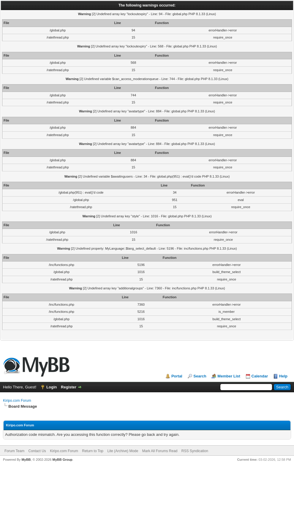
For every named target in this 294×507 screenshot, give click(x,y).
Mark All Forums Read (160, 451)
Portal (176, 376)
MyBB (26, 459)
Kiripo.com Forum (17, 400)
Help (283, 376)
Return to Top (92, 451)
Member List (228, 376)
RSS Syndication (194, 451)
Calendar (260, 376)
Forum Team (14, 451)
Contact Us (37, 451)
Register (68, 387)
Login (51, 387)
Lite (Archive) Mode (122, 451)
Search (199, 376)
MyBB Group (62, 459)
